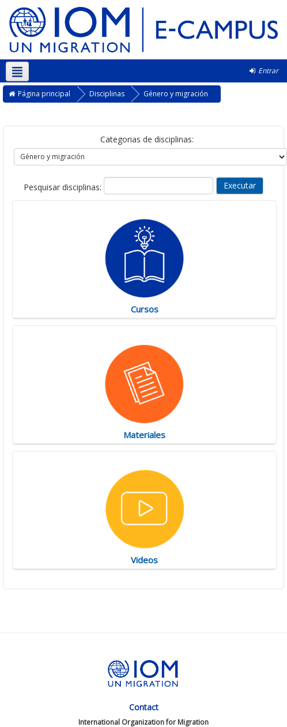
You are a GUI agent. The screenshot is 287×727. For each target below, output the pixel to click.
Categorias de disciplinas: (147, 139)
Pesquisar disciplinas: (64, 187)
